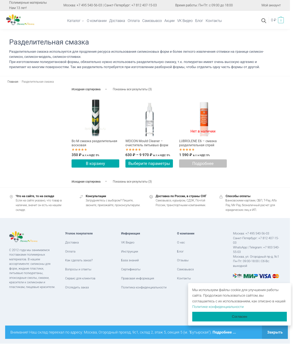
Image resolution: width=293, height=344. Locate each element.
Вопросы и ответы (78, 269)
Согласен (239, 317)
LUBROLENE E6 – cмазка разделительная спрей (198, 143)
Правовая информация (137, 278)
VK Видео (127, 242)
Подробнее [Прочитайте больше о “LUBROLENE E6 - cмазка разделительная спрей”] (202, 163)
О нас (181, 242)
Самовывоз (185, 269)
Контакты (184, 278)
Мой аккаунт (271, 5)
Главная (13, 81)
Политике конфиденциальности (218, 307)
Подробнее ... (224, 332)
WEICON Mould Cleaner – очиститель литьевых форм (146, 143)
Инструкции (129, 251)
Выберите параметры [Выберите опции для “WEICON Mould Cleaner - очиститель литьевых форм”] (149, 163)
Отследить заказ (77, 287)
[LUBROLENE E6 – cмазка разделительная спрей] (203, 116)
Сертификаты (130, 269)
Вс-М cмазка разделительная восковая (94, 143)
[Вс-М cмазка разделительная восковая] (95, 116)
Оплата (70, 251)
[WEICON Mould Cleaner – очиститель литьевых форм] (149, 116)
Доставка (72, 242)
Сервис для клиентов (80, 278)
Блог (180, 251)
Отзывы (183, 260)
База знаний (130, 260)
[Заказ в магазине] (90, 89)
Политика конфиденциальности (144, 287)
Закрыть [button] (275, 332)
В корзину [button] (95, 163)
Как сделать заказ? (79, 260)
